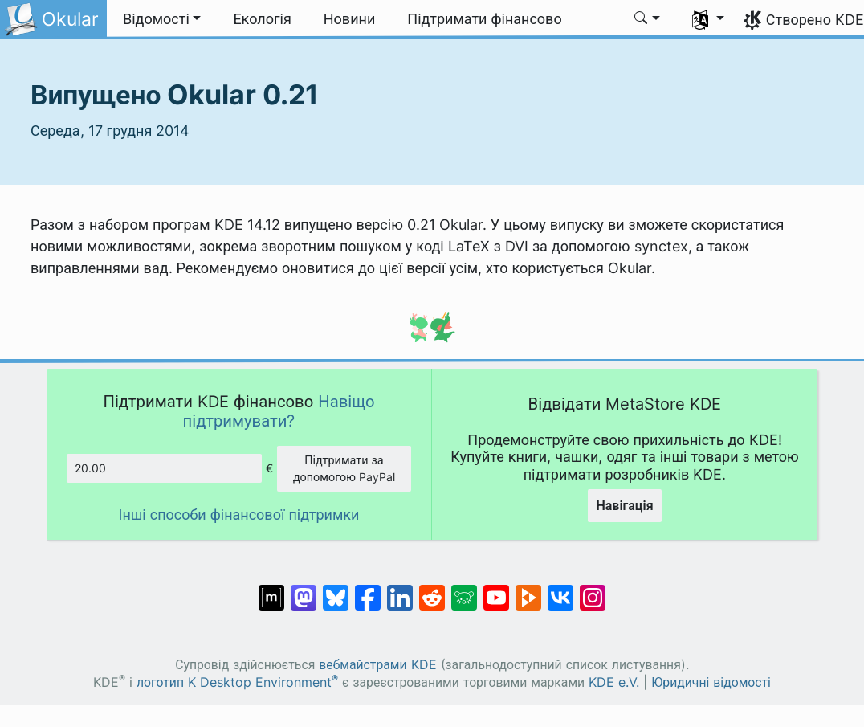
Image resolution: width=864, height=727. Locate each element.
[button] (162, 19)
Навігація (624, 505)
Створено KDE (815, 19)
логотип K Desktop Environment (237, 682)
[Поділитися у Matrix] (271, 589)
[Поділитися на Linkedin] (400, 589)
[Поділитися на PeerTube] (528, 589)
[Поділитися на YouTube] (496, 589)
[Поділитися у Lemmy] (464, 589)
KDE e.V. (614, 682)
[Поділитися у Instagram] (592, 589)
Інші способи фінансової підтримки (239, 514)
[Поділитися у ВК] (560, 589)
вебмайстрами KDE (377, 664)
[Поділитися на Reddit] (432, 589)
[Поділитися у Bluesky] (335, 589)
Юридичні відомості (711, 682)
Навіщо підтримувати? (279, 411)
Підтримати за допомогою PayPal (344, 468)
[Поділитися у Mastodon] (303, 589)
